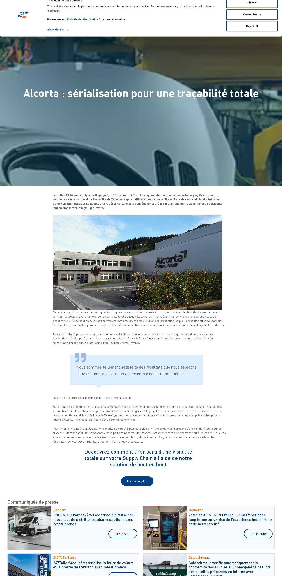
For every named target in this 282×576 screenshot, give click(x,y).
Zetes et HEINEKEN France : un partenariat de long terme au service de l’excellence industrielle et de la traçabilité (230, 519)
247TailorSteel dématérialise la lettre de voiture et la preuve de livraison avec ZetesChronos (93, 564)
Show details (55, 36)
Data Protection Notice (82, 26)
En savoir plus (137, 481)
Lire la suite (122, 534)
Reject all (252, 32)
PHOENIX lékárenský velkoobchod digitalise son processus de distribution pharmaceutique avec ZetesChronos (93, 519)
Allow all (252, 9)
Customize (252, 21)
